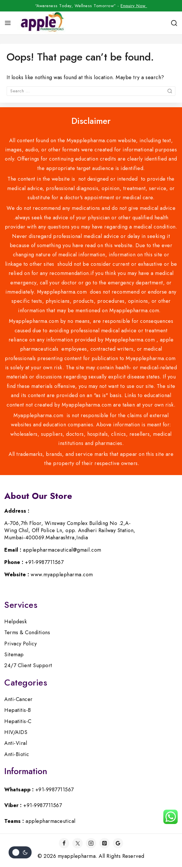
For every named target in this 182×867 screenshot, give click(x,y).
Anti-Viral (15, 743)
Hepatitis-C (18, 721)
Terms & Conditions (27, 632)
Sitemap (14, 654)
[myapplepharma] (41, 22)
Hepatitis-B (17, 710)
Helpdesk (15, 621)
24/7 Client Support (28, 665)
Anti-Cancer (18, 699)
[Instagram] (91, 843)
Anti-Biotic (16, 754)
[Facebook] (64, 843)
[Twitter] (77, 843)
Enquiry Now (134, 6)
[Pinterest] (104, 843)
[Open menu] (7, 22)
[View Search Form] (174, 23)
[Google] (118, 843)
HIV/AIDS (15, 732)
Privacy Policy (20, 643)
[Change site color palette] (20, 852)
